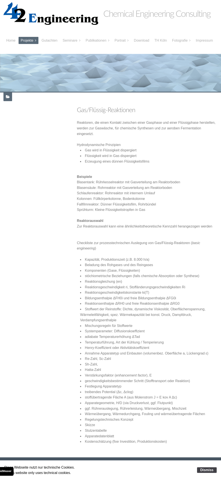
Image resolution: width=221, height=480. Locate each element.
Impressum (204, 40)
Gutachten (49, 40)
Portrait (120, 40)
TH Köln (161, 40)
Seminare (70, 40)
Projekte (27, 40)
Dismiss (206, 470)
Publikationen (96, 40)
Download (141, 40)
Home (11, 40)
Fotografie (180, 40)
